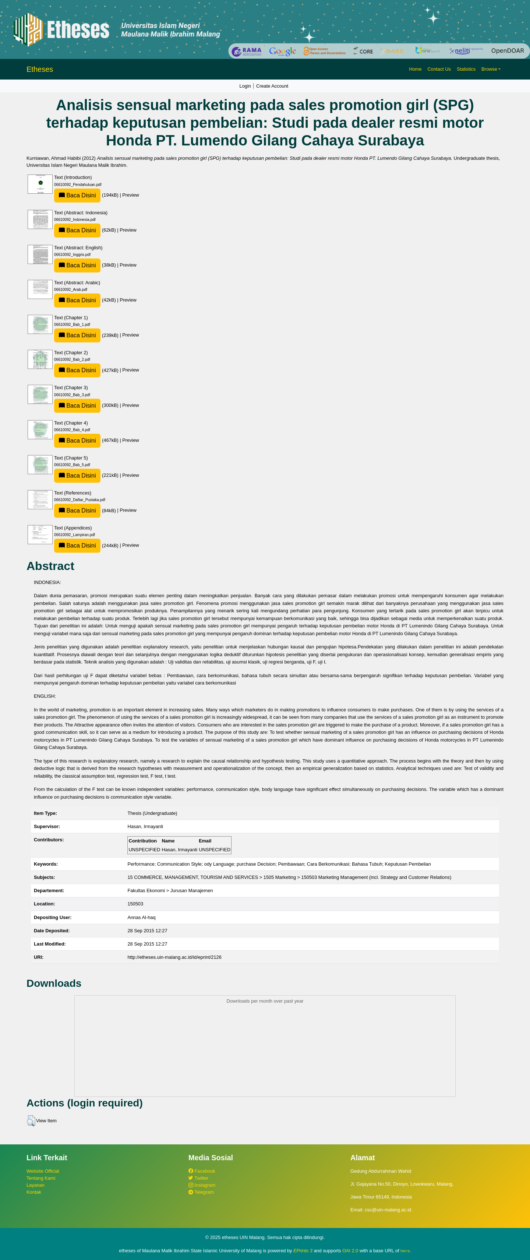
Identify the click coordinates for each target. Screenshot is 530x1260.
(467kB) (87, 440)
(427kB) (87, 370)
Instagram (201, 1185)
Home (415, 69)
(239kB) (87, 335)
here (405, 1250)
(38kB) (85, 265)
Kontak (33, 1192)
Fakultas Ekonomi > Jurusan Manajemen (170, 890)
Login (245, 86)
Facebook (201, 1171)
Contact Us (439, 69)
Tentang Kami (40, 1178)
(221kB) (87, 475)
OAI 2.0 (350, 1250)
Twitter (198, 1178)
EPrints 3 (302, 1250)
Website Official (42, 1171)
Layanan (35, 1185)
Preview (130, 195)
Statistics (466, 69)
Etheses (39, 69)
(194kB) (87, 195)
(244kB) (87, 545)
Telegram (201, 1192)
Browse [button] (489, 69)
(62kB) (85, 230)
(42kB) (85, 300)
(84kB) (85, 510)
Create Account (272, 86)
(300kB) (87, 405)
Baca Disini (77, 195)
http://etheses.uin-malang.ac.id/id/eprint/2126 (174, 957)
